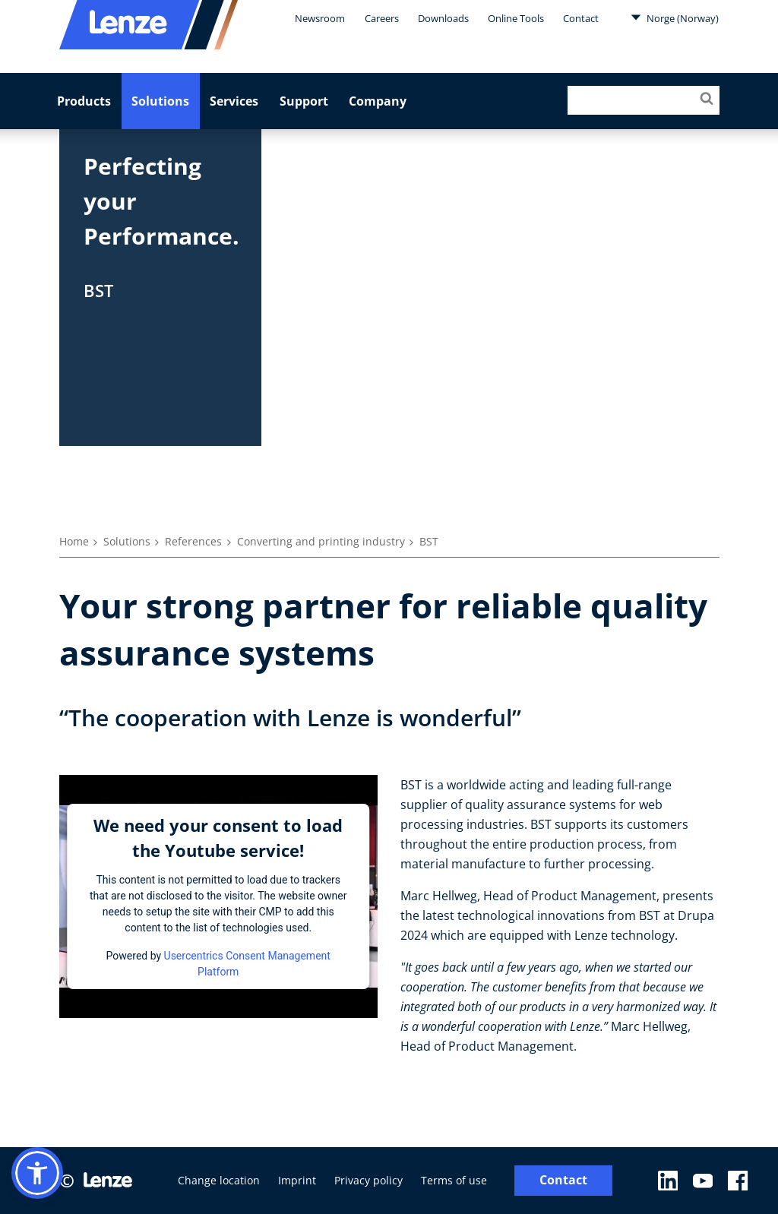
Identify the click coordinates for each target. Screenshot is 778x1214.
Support (304, 101)
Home (74, 541)
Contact (581, 18)
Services (234, 101)
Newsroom (320, 18)
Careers (382, 18)
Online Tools (516, 18)
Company (377, 101)
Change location (219, 1180)
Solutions (160, 101)
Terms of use (454, 1180)
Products (84, 101)
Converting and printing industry (321, 541)
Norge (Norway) (675, 17)
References (193, 541)
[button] (37, 1173)
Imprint (297, 1180)
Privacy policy (368, 1180)
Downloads (443, 18)
